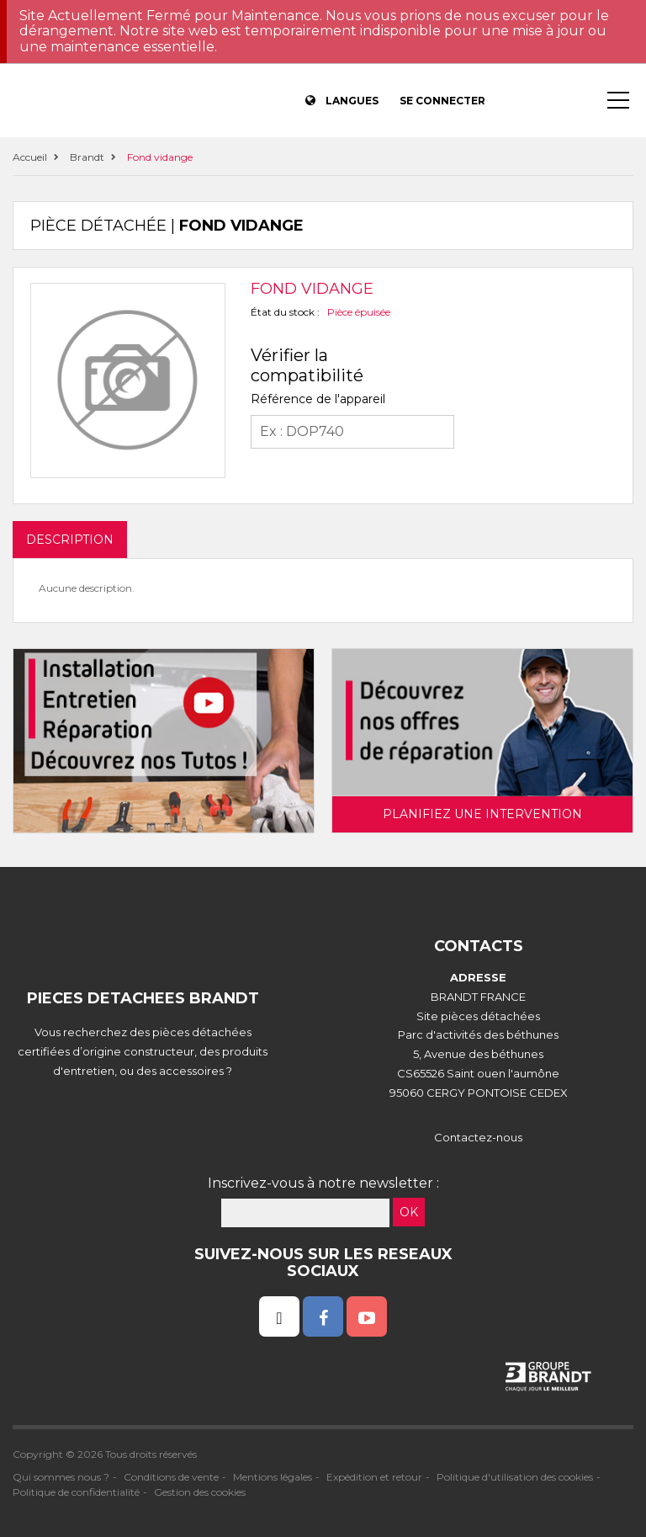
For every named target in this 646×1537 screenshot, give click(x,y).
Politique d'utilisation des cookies (515, 1477)
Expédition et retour (374, 1477)
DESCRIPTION (70, 539)
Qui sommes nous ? (61, 1477)
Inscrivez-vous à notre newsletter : (323, 1183)
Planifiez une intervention (482, 814)
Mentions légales (272, 1477)
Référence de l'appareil (318, 399)
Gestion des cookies (200, 1492)
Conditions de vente (171, 1477)
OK (409, 1212)
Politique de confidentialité (76, 1492)
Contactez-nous (478, 1137)
